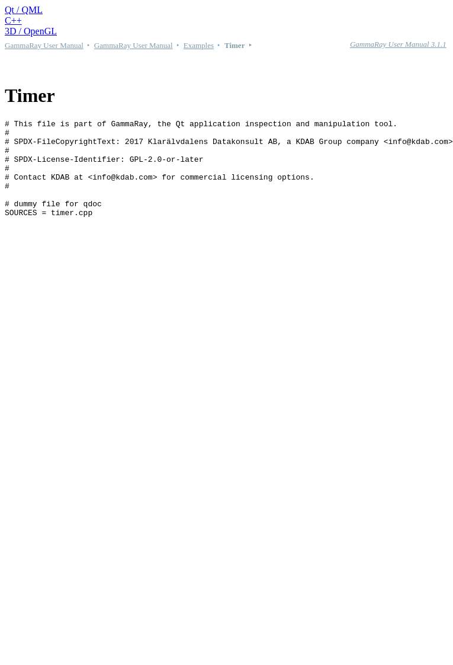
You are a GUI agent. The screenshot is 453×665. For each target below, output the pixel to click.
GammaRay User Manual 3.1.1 (398, 44)
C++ (13, 20)
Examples (199, 45)
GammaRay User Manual (44, 45)
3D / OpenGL (31, 31)
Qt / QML (24, 10)
